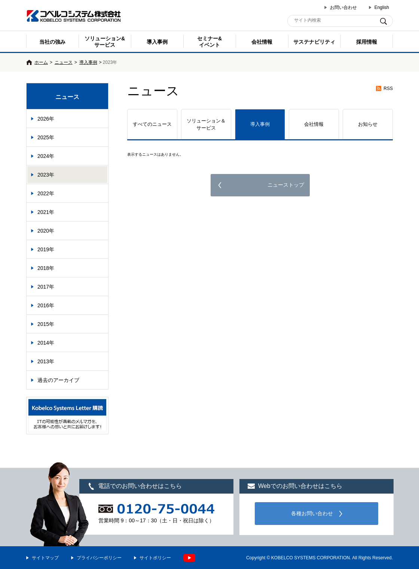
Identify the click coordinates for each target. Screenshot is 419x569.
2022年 (45, 193)
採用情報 (366, 42)
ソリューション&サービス (105, 41)
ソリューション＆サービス (206, 124)
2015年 (45, 324)
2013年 (45, 361)
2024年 (45, 156)
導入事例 (157, 42)
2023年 (45, 175)
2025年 (45, 137)
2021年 (45, 212)
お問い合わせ (343, 7)
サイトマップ (45, 557)
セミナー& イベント (209, 41)
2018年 (45, 268)
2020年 (45, 231)
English (381, 7)
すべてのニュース (152, 124)
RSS (388, 88)
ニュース (64, 62)
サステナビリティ (314, 42)
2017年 (45, 287)
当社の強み (52, 42)
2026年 (45, 119)
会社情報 (261, 42)
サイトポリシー (155, 557)
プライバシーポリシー (99, 557)
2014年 (45, 343)
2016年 (45, 305)
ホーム (41, 62)
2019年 (45, 249)
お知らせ (367, 124)
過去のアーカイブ (58, 380)
